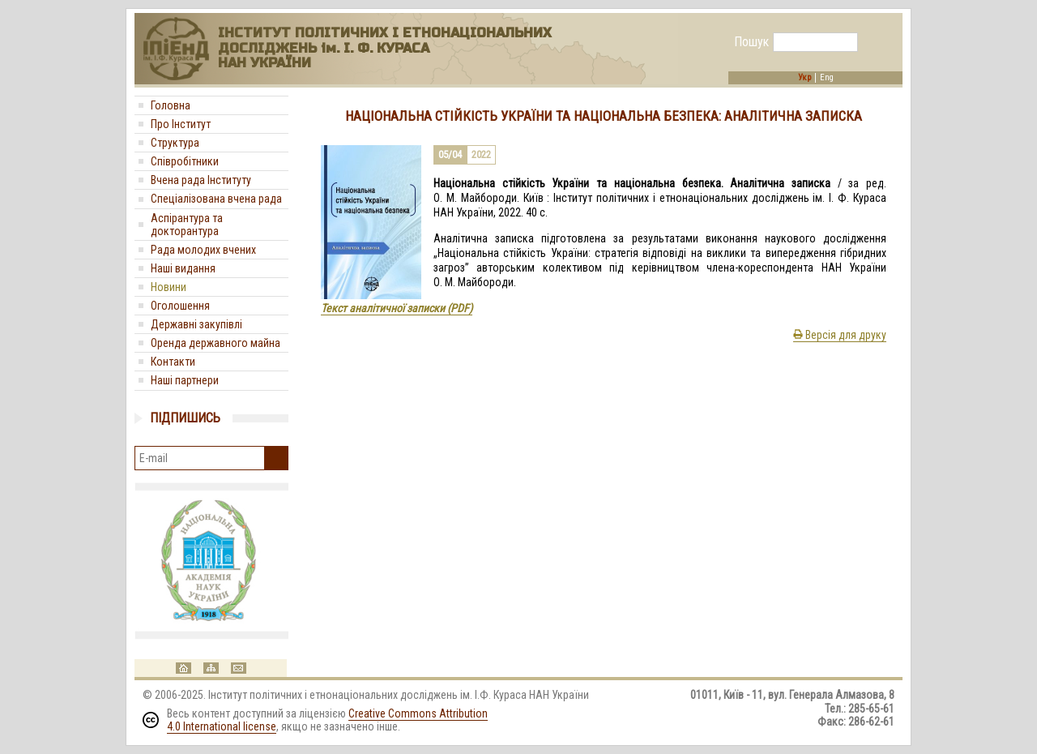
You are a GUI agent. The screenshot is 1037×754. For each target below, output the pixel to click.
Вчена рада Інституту (201, 180)
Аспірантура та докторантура (187, 225)
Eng (827, 78)
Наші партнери (185, 380)
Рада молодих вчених (203, 249)
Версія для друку (839, 334)
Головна (170, 105)
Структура (175, 142)
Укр (804, 78)
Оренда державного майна (215, 342)
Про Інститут (181, 124)
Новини (168, 287)
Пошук (751, 42)
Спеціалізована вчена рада (216, 198)
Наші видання (183, 268)
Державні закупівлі (196, 324)
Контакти (173, 361)
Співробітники (185, 161)
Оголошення (180, 305)
